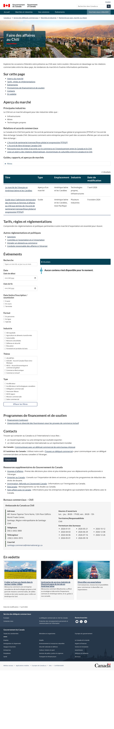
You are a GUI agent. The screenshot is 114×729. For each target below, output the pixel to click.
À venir (6, 301)
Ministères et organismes (47, 633)
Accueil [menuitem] (7, 12)
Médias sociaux (8, 665)
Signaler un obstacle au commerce (22, 243)
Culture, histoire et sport (47, 650)
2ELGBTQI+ (9, 358)
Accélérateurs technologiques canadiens (20, 386)
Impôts (41, 640)
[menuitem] (23, 12)
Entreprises (7, 650)
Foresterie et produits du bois (16, 349)
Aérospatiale (10, 333)
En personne (8, 317)
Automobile (10, 338)
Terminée (7, 306)
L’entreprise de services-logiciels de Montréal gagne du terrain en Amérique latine (55, 584)
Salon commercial (12, 399)
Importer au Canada (16, 477)
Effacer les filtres (20, 404)
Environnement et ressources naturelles (51, 643)
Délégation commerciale (14, 389)
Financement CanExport (17, 420)
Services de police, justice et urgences (51, 653)
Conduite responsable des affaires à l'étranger (27, 246)
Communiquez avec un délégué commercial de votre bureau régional (45, 447)
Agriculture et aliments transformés (18, 335)
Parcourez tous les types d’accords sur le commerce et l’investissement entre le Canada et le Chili (49, 148)
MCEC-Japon (10, 394)
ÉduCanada (12, 486)
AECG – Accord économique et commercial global (16, 366)
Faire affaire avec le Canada (19, 490)
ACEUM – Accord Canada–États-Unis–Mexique (19, 362)
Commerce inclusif (12, 373)
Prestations (7, 653)
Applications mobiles (22, 665)
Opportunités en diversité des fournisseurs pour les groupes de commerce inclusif (43, 423)
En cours (7, 304)
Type (5, 379)
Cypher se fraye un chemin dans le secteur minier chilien (18, 583)
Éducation (9, 346)
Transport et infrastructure (47, 657)
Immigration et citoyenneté (12, 643)
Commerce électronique (14, 370)
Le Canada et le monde (82, 640)
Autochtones (79, 650)
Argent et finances (81, 643)
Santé (5, 657)
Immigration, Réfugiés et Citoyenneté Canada (27, 483)
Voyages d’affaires (15, 471)
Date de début (9, 273)
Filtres (9, 163)
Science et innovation (81, 647)
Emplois (5, 640)
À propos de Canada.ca (39, 665)
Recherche (8, 260)
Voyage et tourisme (9, 647)
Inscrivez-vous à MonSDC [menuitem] (99, 12)
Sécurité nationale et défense (48, 647)
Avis (50, 665)
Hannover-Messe (12, 391)
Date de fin (8, 284)
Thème (6, 354)
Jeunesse (78, 657)
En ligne (7, 319)
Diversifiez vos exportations (89, 582)
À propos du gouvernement (83, 633)
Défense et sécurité (12, 343)
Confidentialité (59, 665)
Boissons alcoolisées (13, 341)
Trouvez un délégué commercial (59, 451)
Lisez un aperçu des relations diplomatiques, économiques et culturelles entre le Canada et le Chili (49, 151)
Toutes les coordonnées (10, 633)
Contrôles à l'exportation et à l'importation (26, 240)
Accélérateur (10, 384)
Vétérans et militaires (81, 653)
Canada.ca (7, 18)
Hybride (7, 322)
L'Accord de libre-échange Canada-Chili (24, 145)
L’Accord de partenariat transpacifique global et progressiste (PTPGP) (37, 142)
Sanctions (11, 236)
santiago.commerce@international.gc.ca (24, 545)
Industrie (7, 328)
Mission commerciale (13, 397)
